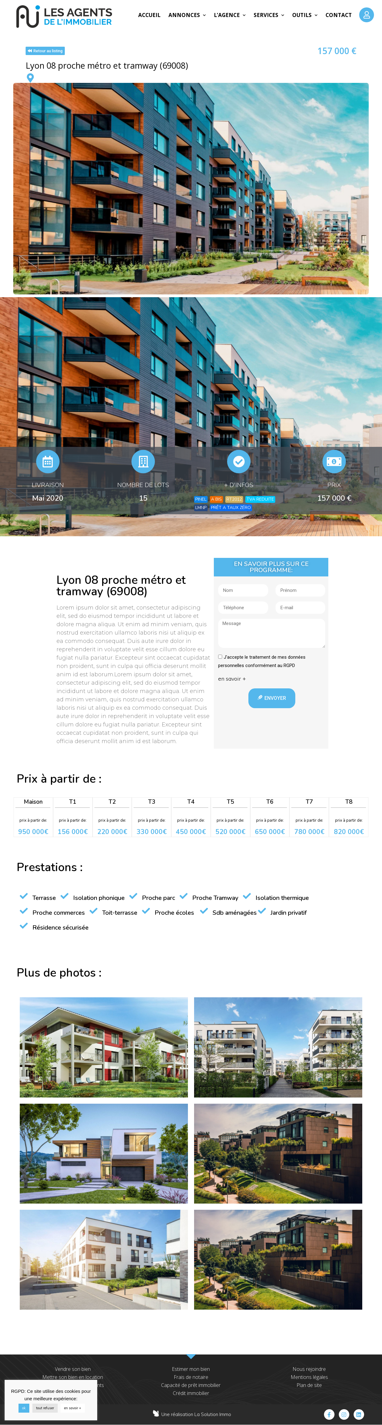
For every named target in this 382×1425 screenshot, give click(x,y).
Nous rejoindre (309, 1369)
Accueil (149, 15)
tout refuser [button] (45, 1408)
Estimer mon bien (191, 1369)
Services (269, 15)
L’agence (230, 15)
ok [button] (24, 1408)
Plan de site (309, 1385)
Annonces (187, 15)
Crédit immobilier (191, 1393)
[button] (45, 51)
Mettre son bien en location (72, 1377)
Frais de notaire (191, 1377)
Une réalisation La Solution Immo (196, 1414)
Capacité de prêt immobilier (191, 1385)
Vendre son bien (73, 1369)
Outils (305, 15)
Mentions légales (309, 1377)
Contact (339, 15)
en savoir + (72, 1408)
